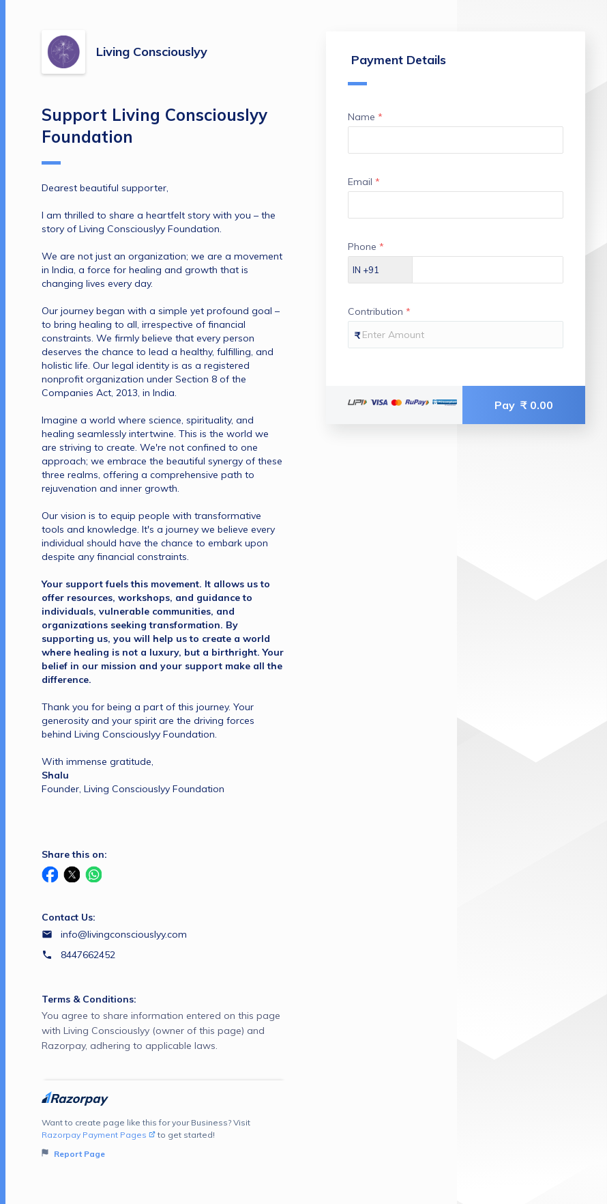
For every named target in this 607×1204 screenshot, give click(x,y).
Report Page (73, 1154)
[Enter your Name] (455, 140)
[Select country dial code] (381, 270)
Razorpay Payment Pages (99, 1135)
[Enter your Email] (455, 205)
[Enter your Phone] (488, 270)
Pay (523, 405)
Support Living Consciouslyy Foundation (154, 134)
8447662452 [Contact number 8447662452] (88, 955)
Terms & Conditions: (89, 999)
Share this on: (74, 854)
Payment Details (397, 68)
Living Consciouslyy (151, 51)
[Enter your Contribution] (455, 334)
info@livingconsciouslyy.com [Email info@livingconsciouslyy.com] (124, 934)
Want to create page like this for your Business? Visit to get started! (164, 1138)
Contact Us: (68, 917)
